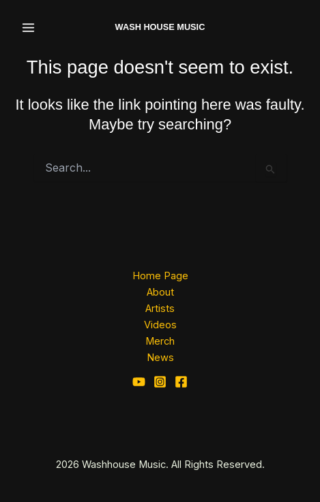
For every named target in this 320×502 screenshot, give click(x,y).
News (160, 357)
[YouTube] (138, 381)
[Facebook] (181, 381)
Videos (160, 325)
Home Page (160, 276)
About (160, 292)
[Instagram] (160, 381)
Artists (160, 308)
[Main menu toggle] (28, 27)
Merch (160, 341)
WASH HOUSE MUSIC (160, 27)
